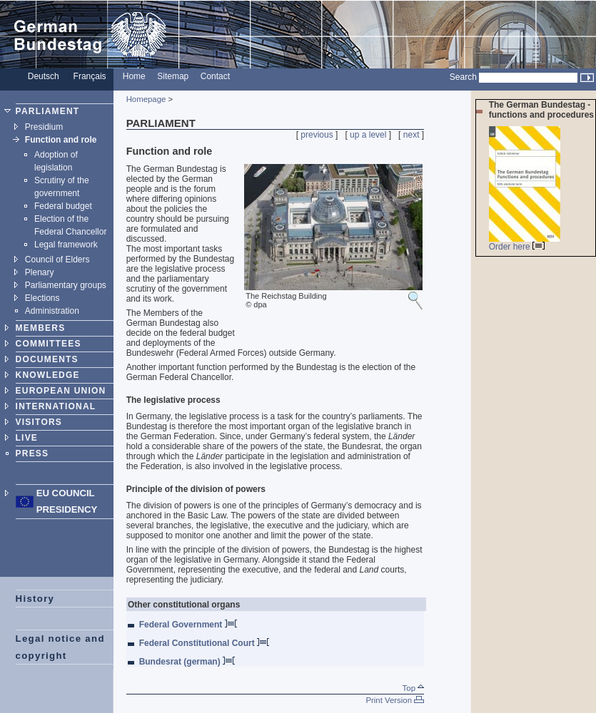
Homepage (146, 99)
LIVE (27, 438)
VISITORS (39, 422)
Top (414, 688)
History (35, 598)
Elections (42, 298)
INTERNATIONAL (56, 406)
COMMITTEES (48, 344)
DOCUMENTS (47, 359)
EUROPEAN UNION (61, 391)
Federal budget (63, 206)
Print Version (394, 700)
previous (316, 135)
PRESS (32, 453)
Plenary (39, 272)
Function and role (61, 140)
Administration (52, 311)
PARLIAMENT (48, 111)
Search (463, 77)
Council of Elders (57, 260)
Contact (215, 76)
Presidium (44, 127)
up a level (368, 135)
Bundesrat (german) (187, 662)
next (411, 135)
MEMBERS (41, 328)
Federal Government (188, 625)
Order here (517, 247)
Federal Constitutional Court (204, 643)
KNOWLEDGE (48, 375)
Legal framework (66, 245)
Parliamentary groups (65, 285)
